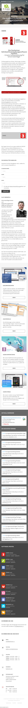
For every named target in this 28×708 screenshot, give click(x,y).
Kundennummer (5, 168)
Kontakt (14, 702)
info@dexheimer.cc (19, 626)
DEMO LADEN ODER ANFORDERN (14, 136)
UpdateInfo (17, 555)
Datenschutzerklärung (15, 186)
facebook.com (9, 669)
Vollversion (8, 555)
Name (2, 174)
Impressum (19, 702)
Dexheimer (7, 1)
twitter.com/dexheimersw (12, 649)
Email (2, 180)
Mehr (14, 297)
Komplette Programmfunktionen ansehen (11, 92)
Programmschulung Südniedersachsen (11, 417)
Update (12, 555)
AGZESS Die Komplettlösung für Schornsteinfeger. (14, 18)
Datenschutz (8, 702)
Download (8, 562)
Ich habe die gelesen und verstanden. (14, 187)
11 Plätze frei (5, 424)
